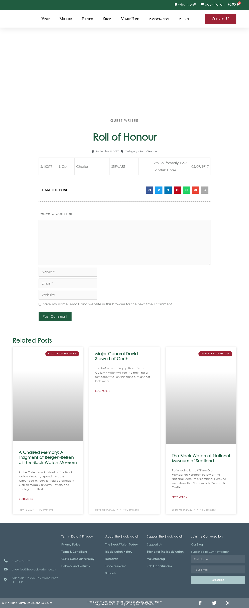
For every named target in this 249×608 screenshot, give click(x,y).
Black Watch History (118, 551)
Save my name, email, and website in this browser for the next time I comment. (108, 304)
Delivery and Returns (75, 566)
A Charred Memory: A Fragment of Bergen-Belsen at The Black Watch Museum (48, 457)
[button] (149, 190)
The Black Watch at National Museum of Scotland (201, 458)
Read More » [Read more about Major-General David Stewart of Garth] (102, 391)
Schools (110, 573)
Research (111, 559)
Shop (107, 19)
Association (159, 19)
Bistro (87, 19)
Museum (66, 19)
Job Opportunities (159, 566)
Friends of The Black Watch (165, 551)
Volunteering (156, 559)
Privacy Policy (70, 544)
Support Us (154, 544)
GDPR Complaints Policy (77, 559)
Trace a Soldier (115, 566)
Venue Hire (130, 19)
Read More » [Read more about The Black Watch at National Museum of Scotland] (179, 497)
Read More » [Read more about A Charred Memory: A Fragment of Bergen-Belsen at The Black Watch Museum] (26, 499)
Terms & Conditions (74, 551)
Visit (45, 19)
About (184, 19)
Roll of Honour (148, 151)
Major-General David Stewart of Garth (116, 356)
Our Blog (197, 544)
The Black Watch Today (121, 544)
